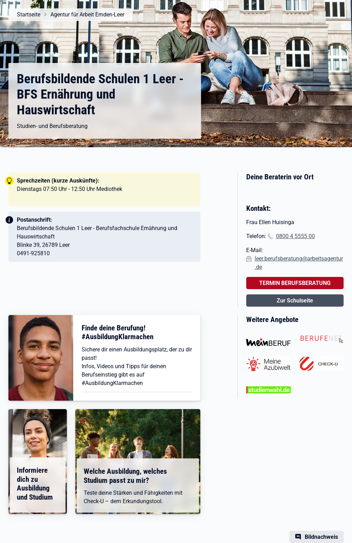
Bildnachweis (321, 537)
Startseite (28, 14)
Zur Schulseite (295, 300)
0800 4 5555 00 (295, 236)
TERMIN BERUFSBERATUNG (295, 283)
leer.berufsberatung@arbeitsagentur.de (299, 262)
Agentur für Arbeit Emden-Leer (87, 14)
